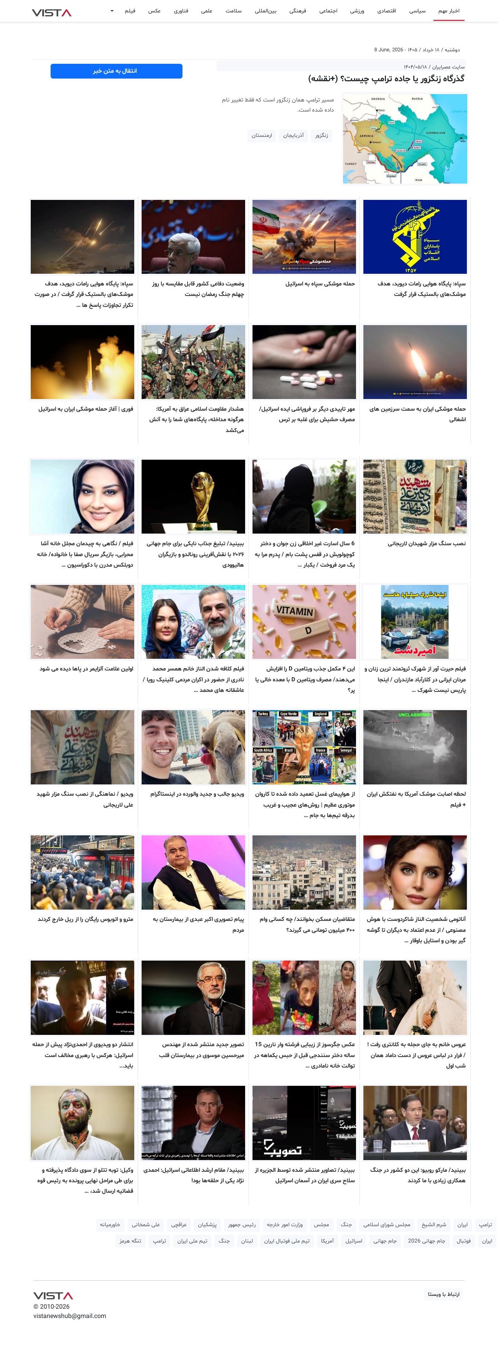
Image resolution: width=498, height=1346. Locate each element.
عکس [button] (154, 11)
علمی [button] (206, 11)
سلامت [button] (234, 11)
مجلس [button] (321, 1225)
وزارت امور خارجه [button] (285, 1225)
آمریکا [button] (327, 1241)
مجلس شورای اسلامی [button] (386, 1225)
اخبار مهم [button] (448, 11)
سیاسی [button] (417, 11)
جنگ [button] (346, 1225)
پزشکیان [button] (207, 1225)
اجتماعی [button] (328, 11)
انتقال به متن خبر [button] (116, 71)
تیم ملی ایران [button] (192, 1241)
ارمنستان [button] (262, 135)
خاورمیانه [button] (110, 1225)
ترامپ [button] (485, 1225)
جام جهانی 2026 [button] (426, 1241)
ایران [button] (463, 1225)
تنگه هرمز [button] (130, 1241)
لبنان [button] (247, 1241)
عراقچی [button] (179, 1225)
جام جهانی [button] (385, 1241)
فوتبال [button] (464, 1241)
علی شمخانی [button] (146, 1225)
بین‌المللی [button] (266, 11)
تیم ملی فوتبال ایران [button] (287, 1241)
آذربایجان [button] (293, 135)
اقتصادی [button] (386, 11)
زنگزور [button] (321, 135)
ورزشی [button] (357, 11)
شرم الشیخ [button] (434, 1225)
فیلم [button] (130, 11)
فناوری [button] (181, 11)
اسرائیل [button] (353, 1241)
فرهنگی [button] (297, 11)
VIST (51, 11)
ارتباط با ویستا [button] (443, 1294)
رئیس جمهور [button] (242, 1225)
